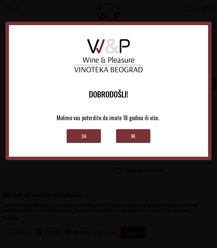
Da (84, 136)
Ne (133, 136)
